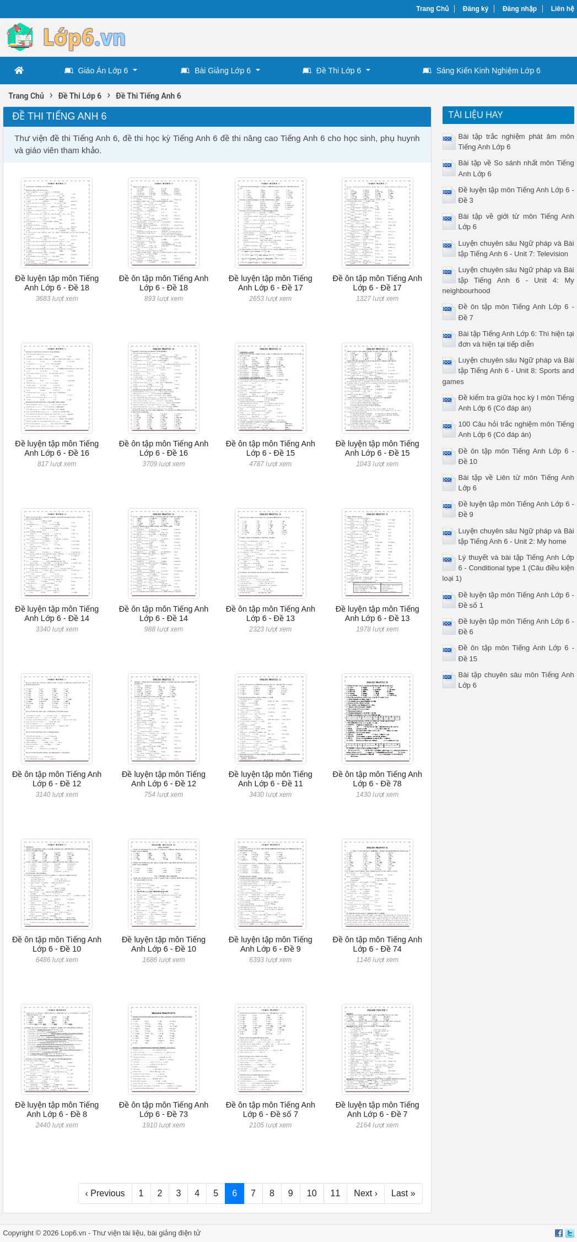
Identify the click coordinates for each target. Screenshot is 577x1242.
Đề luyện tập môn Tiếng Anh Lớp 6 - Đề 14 (57, 613)
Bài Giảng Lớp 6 (216, 70)
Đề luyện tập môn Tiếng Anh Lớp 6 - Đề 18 (57, 283)
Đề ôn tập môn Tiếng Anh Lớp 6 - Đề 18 (163, 283)
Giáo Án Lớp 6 (96, 70)
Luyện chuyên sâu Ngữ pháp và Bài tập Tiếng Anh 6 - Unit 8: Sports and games (508, 370)
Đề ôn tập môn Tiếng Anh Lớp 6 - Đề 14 (163, 613)
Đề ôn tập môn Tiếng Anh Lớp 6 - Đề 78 (377, 779)
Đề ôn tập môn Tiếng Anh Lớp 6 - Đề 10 (56, 944)
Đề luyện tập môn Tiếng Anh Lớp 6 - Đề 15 (377, 448)
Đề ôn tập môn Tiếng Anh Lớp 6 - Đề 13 (270, 613)
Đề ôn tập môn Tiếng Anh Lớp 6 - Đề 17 (377, 283)
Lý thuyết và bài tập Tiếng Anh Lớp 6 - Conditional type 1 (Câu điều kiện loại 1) (508, 567)
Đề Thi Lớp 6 (332, 70)
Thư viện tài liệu (118, 1233)
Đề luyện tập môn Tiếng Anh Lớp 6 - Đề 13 (377, 613)
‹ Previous (105, 1193)
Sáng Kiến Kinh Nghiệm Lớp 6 (482, 70)
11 (336, 1193)
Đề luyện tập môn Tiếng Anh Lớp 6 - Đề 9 (270, 944)
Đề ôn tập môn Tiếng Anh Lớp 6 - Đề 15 (270, 448)
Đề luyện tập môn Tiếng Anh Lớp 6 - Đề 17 (270, 283)
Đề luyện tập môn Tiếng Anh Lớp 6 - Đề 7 (377, 1109)
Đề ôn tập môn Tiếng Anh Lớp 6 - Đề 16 (163, 448)
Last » (403, 1193)
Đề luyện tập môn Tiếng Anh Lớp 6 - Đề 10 (164, 944)
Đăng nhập (520, 9)
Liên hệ (562, 9)
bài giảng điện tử (174, 1233)
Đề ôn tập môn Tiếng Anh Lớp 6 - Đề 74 (377, 944)
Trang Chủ (432, 9)
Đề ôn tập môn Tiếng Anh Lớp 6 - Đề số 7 (270, 1109)
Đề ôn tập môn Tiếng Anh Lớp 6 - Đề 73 (163, 1109)
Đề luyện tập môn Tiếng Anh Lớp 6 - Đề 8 (57, 1109)
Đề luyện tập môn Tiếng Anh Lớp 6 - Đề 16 (57, 448)
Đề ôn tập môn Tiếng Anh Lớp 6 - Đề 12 (56, 779)
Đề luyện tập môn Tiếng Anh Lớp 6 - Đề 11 (270, 779)
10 (312, 1193)
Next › (366, 1193)
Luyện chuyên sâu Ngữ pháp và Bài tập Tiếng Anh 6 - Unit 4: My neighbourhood (508, 280)
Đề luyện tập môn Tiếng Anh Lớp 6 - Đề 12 (164, 779)
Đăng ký (476, 9)
